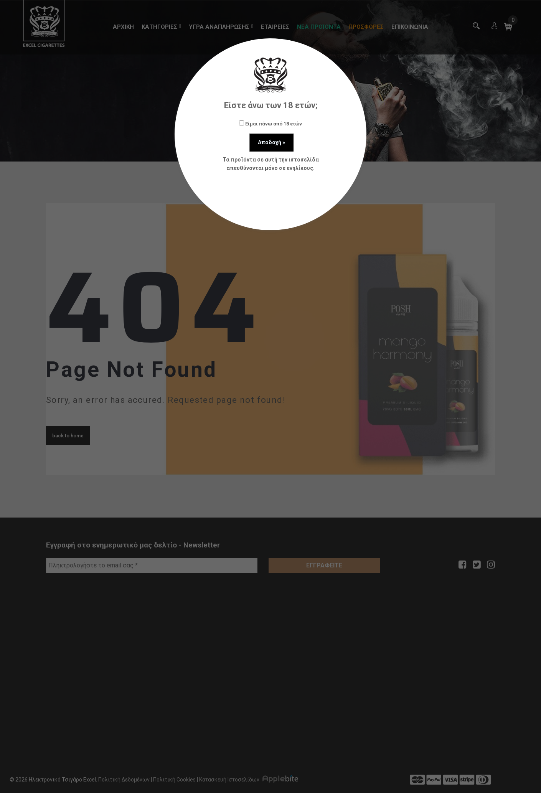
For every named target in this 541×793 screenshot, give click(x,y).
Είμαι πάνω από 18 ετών (270, 123)
